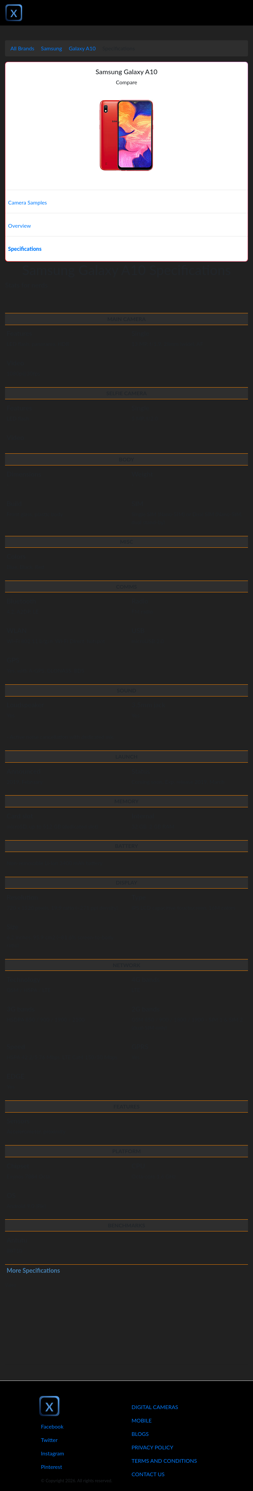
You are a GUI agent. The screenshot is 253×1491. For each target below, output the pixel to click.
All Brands (22, 48)
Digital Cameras (155, 1407)
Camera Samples (27, 202)
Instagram (52, 1453)
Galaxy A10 (82, 48)
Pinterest (51, 1466)
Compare (126, 82)
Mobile (142, 1420)
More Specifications (33, 1270)
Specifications (25, 248)
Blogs (140, 1434)
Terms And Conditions (164, 1460)
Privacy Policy (152, 1447)
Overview (19, 225)
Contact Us (148, 1474)
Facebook (52, 1426)
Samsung (51, 48)
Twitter (49, 1440)
